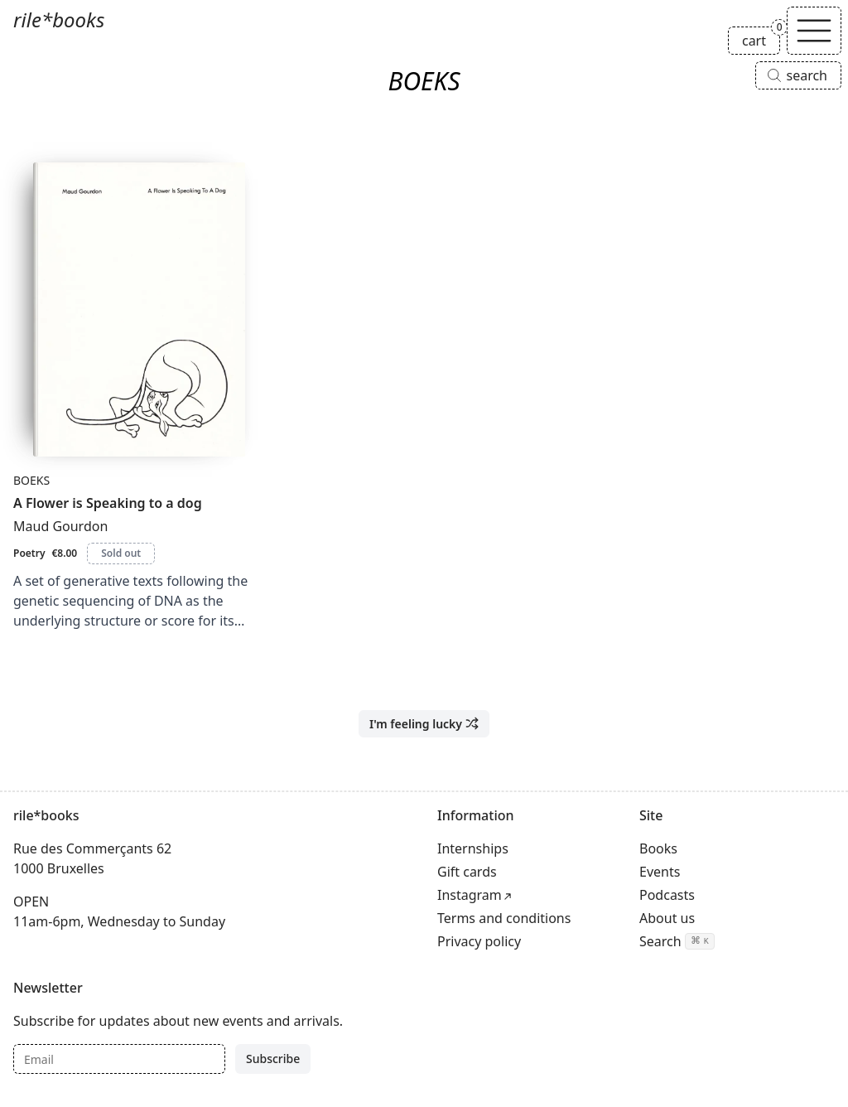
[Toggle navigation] (814, 31)
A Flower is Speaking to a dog (107, 503)
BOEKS (31, 480)
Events (659, 872)
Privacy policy (479, 941)
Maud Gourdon (60, 526)
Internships (472, 848)
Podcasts (667, 895)
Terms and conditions (504, 918)
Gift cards (467, 872)
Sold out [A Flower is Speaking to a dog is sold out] (121, 553)
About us (667, 918)
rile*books (58, 19)
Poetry (29, 553)
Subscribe (273, 1058)
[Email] (119, 1059)
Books (658, 848)
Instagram (469, 895)
